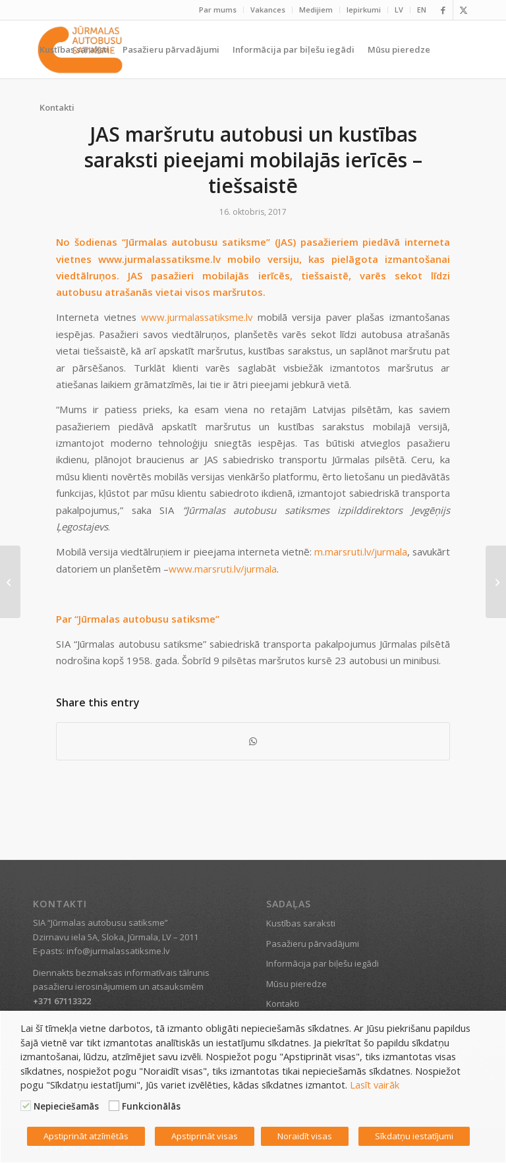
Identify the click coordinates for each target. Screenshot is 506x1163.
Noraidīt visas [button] (304, 1136)
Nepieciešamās (66, 1106)
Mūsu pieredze (296, 984)
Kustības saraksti (300, 923)
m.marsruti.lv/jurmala (360, 551)
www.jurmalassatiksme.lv (196, 317)
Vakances (267, 9)
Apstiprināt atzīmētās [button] (85, 1136)
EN (421, 9)
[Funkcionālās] (114, 1105)
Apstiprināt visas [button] (204, 1136)
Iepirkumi (364, 9)
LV (399, 9)
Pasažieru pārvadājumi (312, 944)
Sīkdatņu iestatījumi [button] (414, 1136)
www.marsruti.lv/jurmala (223, 568)
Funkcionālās (151, 1106)
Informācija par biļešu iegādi (322, 963)
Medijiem (316, 9)
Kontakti (282, 1003)
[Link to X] (463, 10)
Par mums (218, 9)
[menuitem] (218, 10)
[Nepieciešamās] (25, 1105)
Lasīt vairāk (374, 1084)
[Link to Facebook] (443, 10)
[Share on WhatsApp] (253, 741)
